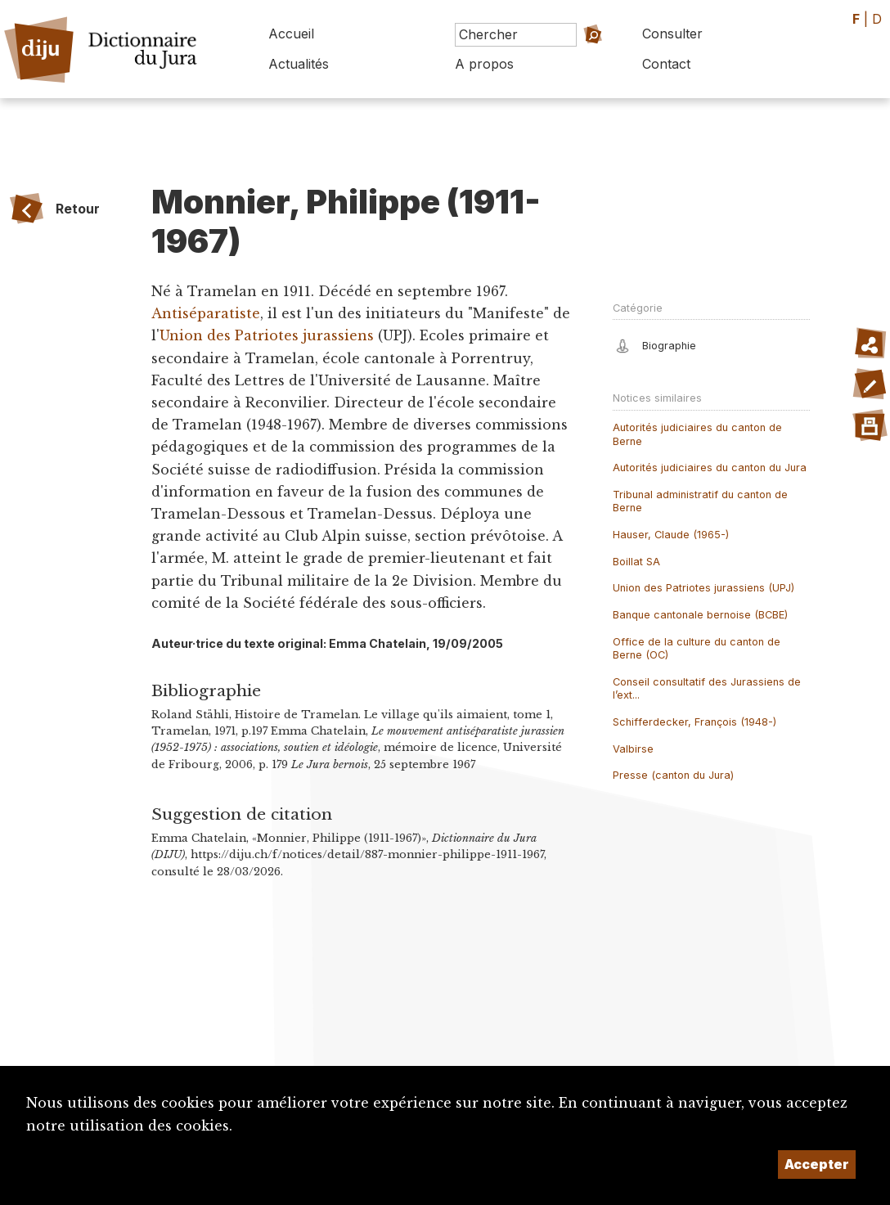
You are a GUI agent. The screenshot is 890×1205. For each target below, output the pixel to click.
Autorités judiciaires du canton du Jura (710, 467)
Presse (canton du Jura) (673, 775)
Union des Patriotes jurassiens (267, 335)
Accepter (816, 1164)
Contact (666, 64)
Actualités (298, 64)
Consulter (672, 33)
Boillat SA (636, 561)
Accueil (291, 33)
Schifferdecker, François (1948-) (694, 722)
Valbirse (633, 749)
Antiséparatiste (205, 313)
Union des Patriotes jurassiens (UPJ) (703, 588)
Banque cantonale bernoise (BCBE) (700, 615)
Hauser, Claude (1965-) (671, 534)
